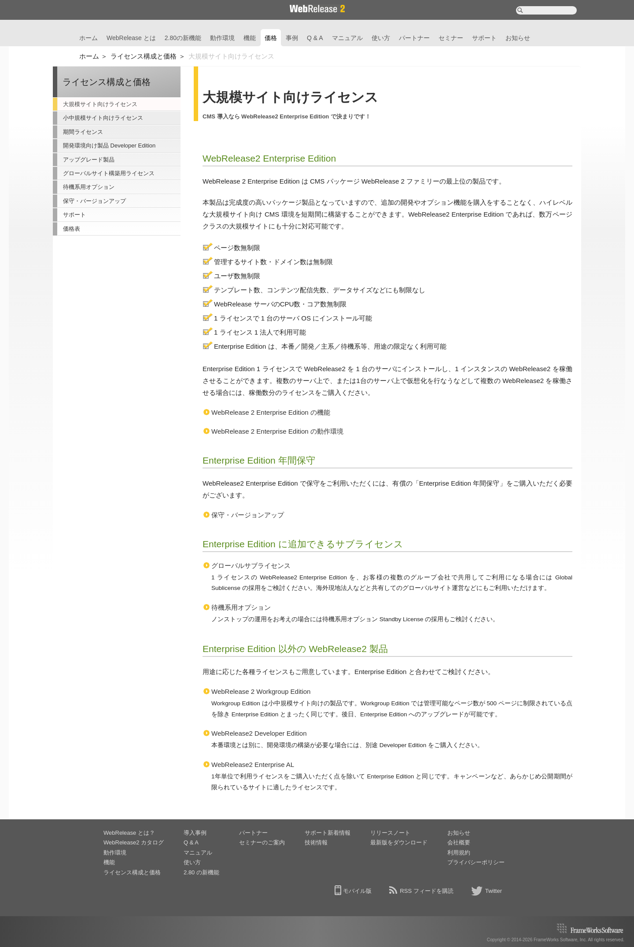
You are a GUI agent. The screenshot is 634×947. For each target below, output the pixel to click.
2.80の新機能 (183, 37)
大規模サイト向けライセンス (100, 104)
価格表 (71, 228)
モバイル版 (357, 891)
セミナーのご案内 (262, 842)
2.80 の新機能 (201, 872)
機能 (249, 37)
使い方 (381, 37)
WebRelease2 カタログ (133, 842)
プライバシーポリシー (476, 862)
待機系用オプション (88, 187)
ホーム (88, 37)
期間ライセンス (83, 132)
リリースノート (390, 832)
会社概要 (458, 842)
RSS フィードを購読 (426, 891)
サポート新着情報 (327, 832)
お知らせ (517, 37)
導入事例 (195, 832)
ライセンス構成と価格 (144, 56)
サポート (484, 37)
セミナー (451, 37)
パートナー (414, 37)
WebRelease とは (131, 37)
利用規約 (458, 852)
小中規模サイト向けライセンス (103, 117)
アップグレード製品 (88, 159)
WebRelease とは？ (129, 832)
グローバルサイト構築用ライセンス (109, 173)
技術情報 (316, 842)
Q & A (315, 37)
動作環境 (222, 37)
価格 (271, 37)
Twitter (493, 891)
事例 (292, 37)
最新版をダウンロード (399, 842)
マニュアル (347, 37)
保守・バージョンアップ (94, 201)
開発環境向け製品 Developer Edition (109, 145)
